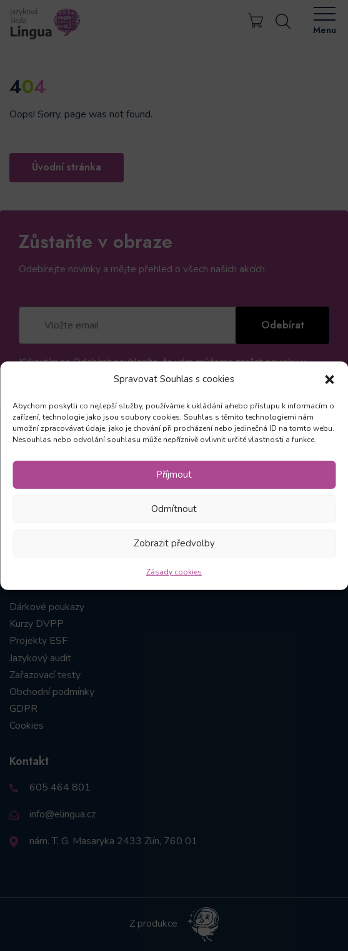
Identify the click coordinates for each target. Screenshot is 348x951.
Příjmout (174, 474)
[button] (329, 379)
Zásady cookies (174, 572)
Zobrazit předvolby (174, 543)
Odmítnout (174, 509)
